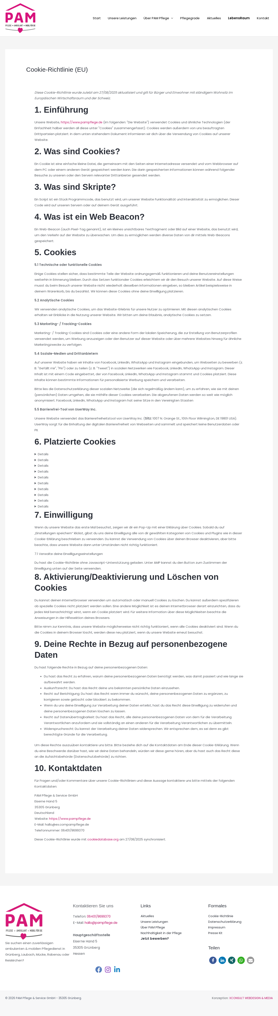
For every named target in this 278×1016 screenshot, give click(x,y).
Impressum (217, 928)
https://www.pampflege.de (82, 122)
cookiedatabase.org (103, 839)
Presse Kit (215, 934)
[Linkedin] (117, 969)
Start (102, 18)
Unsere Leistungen (127, 18)
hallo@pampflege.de (102, 922)
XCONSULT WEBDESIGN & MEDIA (251, 998)
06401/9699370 (99, 916)
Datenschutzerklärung (225, 922)
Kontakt (263, 18)
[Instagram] (107, 969)
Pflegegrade (193, 18)
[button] (213, 961)
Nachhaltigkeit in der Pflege (162, 934)
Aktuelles (216, 18)
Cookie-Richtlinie (221, 916)
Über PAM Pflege (160, 18)
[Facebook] (98, 969)
